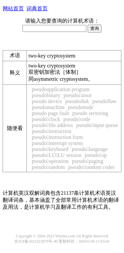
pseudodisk (77, 101)
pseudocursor (77, 95)
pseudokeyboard (50, 149)
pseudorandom (48, 167)
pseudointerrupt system (57, 143)
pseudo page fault (50, 113)
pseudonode (80, 107)
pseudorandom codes (91, 167)
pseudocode (76, 119)
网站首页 (13, 8)
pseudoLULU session (56, 155)
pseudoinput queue (97, 125)
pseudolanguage (90, 149)
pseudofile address (52, 125)
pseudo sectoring (90, 113)
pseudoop (96, 155)
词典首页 (37, 8)
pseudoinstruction (51, 131)
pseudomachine (48, 107)
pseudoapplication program (61, 89)
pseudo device (47, 101)
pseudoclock (46, 119)
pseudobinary (46, 95)
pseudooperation (50, 161)
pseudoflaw (104, 101)
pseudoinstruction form (57, 137)
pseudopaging (87, 161)
